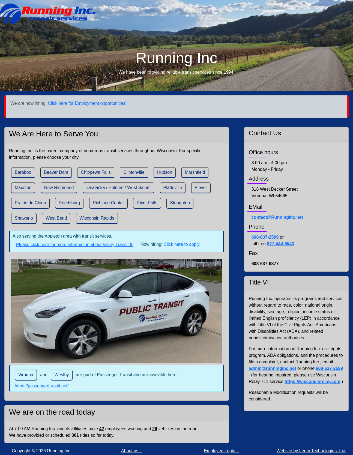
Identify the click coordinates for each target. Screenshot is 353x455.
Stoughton (180, 202)
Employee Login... (221, 450)
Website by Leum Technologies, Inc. (311, 450)
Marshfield (195, 172)
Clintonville (133, 172)
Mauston (23, 187)
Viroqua (25, 374)
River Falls (147, 202)
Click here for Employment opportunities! (87, 103)
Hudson (164, 172)
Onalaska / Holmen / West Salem (118, 187)
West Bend (56, 218)
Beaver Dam (56, 172)
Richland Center (108, 202)
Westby (61, 374)
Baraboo (23, 172)
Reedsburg (69, 202)
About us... (131, 450)
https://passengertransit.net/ (41, 386)
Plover (201, 187)
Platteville (172, 187)
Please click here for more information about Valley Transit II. (74, 244)
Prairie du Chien (30, 202)
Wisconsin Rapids (97, 218)
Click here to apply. (182, 244)
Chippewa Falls (95, 172)
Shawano (24, 218)
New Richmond (59, 187)
